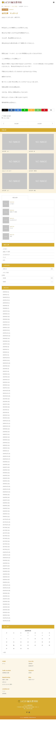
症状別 (28, 282)
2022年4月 (5, 379)
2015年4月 (5, 607)
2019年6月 (5, 470)
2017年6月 (5, 535)
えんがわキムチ (6, 254)
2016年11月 (5, 555)
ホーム (3, 663)
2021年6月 (5, 407)
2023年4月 (5, 349)
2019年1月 (5, 483)
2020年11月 (5, 423)
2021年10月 (5, 396)
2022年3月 (5, 382)
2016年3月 (5, 576)
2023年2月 (5, 352)
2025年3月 (5, 292)
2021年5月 (5, 409)
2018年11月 (5, 489)
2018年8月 (5, 497)
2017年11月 (5, 522)
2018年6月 (5, 502)
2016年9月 (5, 560)
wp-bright (9, 116)
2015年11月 (5, 587)
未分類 (28, 278)
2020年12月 (5, 420)
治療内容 (30, 663)
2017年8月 (5, 530)
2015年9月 (5, 593)
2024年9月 (5, 305)
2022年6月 (5, 374)
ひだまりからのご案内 (7, 684)
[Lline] (25, 110)
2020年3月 (5, 445)
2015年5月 (5, 604)
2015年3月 (5, 609)
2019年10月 (5, 459)
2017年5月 (5, 538)
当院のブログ (31, 679)
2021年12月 (5, 390)
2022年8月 (5, 368)
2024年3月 (5, 322)
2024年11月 (5, 300)
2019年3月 (5, 478)
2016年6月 (5, 568)
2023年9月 (5, 338)
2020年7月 (5, 434)
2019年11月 (5, 456)
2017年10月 (5, 524)
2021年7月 (5, 404)
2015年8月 (5, 596)
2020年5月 (5, 439)
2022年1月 (5, 387)
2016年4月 (5, 574)
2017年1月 (5, 549)
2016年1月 (5, 582)
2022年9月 (5, 365)
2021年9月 (5, 398)
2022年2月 (5, 385)
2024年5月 (5, 316)
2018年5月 (5, 505)
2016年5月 (5, 571)
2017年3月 (5, 544)
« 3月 (4, 652)
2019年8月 (5, 464)
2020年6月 (5, 437)
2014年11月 (5, 620)
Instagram (29, 712)
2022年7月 (5, 371)
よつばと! (5, 248)
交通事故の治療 (5, 672)
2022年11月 (5, 360)
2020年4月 (5, 442)
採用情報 (4, 693)
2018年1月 (5, 516)
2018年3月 (5, 511)
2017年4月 (5, 541)
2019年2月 (5, 481)
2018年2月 (5, 513)
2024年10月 (5, 302)
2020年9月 (5, 428)
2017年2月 (5, 546)
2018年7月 (5, 500)
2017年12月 (5, 519)
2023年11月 (5, 333)
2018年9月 (5, 494)
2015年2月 (5, 612)
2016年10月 (5, 557)
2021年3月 (5, 412)
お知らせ (28, 269)
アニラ (4, 257)
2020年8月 (5, 431)
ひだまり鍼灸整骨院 (24, 717)
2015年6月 (5, 601)
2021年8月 (5, 401)
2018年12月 (5, 486)
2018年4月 (5, 508)
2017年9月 (5, 527)
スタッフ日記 (5, 9)
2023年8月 (5, 341)
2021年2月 (5, 415)
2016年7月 (5, 565)
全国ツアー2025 (6, 251)
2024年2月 (5, 324)
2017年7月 (5, 533)
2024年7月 (5, 311)
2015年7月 (5, 598)
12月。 (4, 260)
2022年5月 (5, 376)
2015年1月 (5, 615)
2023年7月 (5, 344)
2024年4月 (5, 319)
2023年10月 (5, 335)
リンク (3, 691)
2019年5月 (5, 472)
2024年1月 (5, 327)
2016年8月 (5, 563)
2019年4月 (5, 475)
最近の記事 (15, 197)
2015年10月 (5, 590)
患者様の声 (31, 665)
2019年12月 (5, 453)
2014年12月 (5, 618)
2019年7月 (5, 467)
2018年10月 (5, 492)
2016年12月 (5, 552)
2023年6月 (5, 346)
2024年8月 (5, 308)
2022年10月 (5, 363)
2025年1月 (5, 294)
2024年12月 (5, 297)
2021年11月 (5, 393)
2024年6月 (5, 313)
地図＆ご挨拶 (5, 679)
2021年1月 (5, 418)
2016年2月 (5, 579)
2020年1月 (5, 450)
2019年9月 (5, 461)
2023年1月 (5, 355)
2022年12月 (5, 357)
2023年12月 (5, 330)
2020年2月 (5, 448)
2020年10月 (5, 426)
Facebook (27, 712)
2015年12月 (5, 585)
